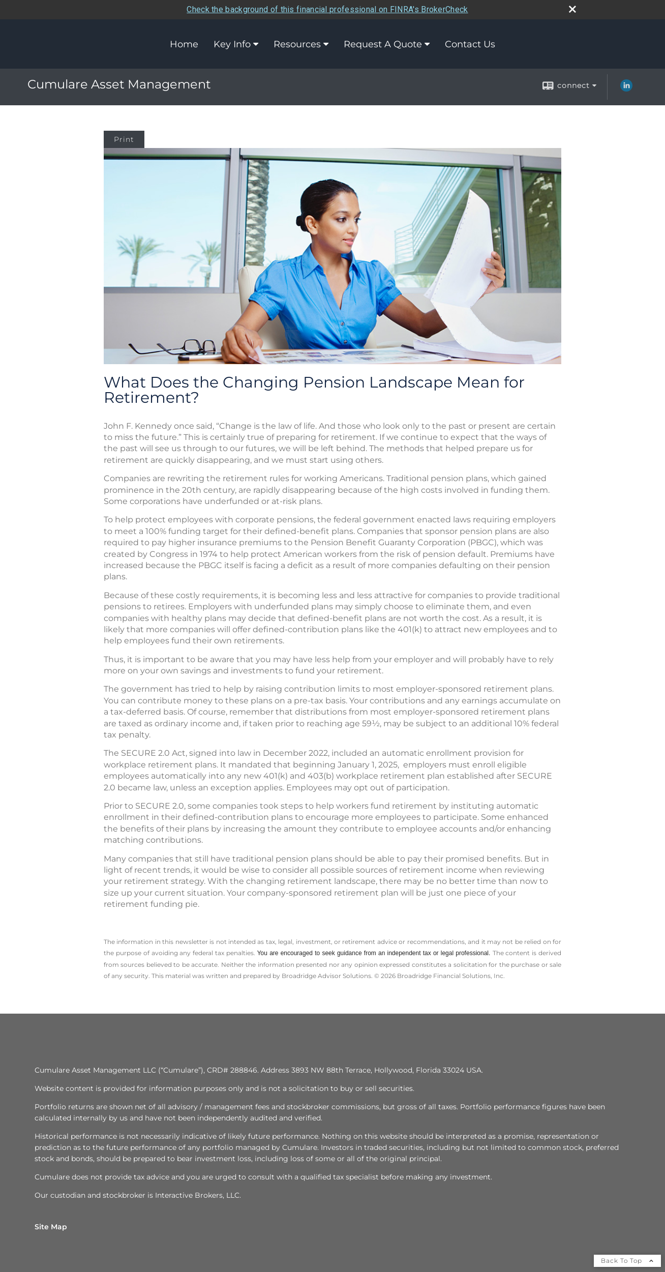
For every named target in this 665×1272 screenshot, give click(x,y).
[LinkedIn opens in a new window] (626, 89)
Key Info (232, 44)
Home (184, 44)
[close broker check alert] (572, 9)
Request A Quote (383, 44)
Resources (297, 44)
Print (124, 139)
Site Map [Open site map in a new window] (51, 1226)
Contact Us (470, 44)
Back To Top (627, 1260)
